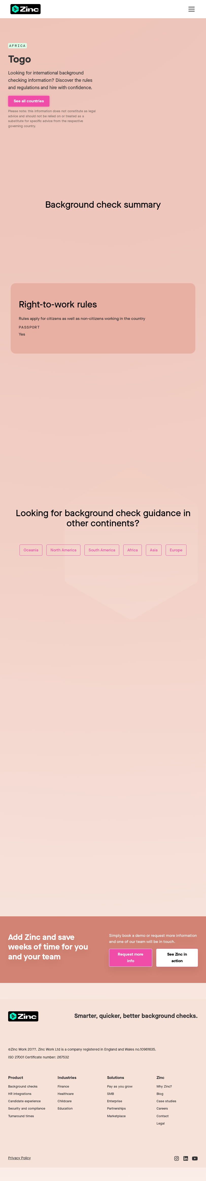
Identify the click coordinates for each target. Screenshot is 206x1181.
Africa (132, 550)
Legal (161, 1123)
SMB (110, 1094)
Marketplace (116, 1116)
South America (102, 550)
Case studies (166, 1101)
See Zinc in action (177, 957)
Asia (154, 550)
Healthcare (66, 1094)
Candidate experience (24, 1101)
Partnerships (116, 1108)
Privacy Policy (19, 1158)
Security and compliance (26, 1108)
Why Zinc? (164, 1086)
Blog (160, 1094)
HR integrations (19, 1094)
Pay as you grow (119, 1086)
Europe (176, 550)
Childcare (65, 1101)
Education (65, 1108)
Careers (162, 1108)
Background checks (23, 1086)
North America (63, 550)
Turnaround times (21, 1116)
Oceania (31, 550)
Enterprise (114, 1101)
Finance (63, 1086)
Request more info (130, 957)
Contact (163, 1116)
